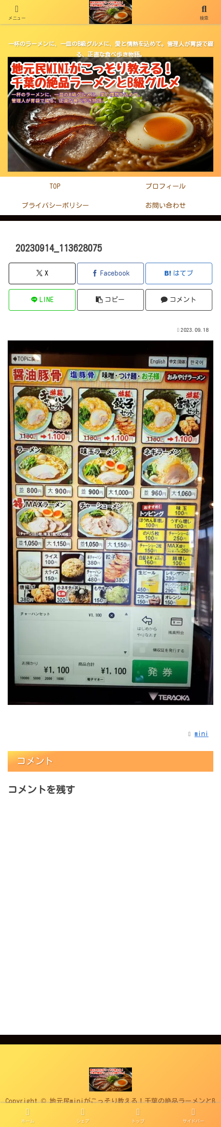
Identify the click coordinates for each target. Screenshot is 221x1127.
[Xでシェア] (42, 273)
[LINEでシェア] (42, 300)
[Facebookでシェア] (110, 273)
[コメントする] (178, 300)
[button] (110, 300)
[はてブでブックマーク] (178, 273)
